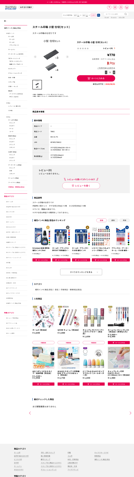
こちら (112, 59)
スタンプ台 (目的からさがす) (16, 252)
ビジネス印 (11, 212)
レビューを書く (82, 186)
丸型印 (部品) (12, 152)
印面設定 (43, 343)
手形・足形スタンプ (14, 232)
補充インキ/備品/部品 (12, 28)
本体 (10, 170)
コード (11, 131)
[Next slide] (67, 56)
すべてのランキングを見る (81, 272)
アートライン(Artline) (16, 94)
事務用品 (10, 298)
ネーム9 (11, 39)
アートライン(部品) (14, 182)
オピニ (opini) (13, 96)
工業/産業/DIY (12, 278)
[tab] (51, 77)
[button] (37, 84)
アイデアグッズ (12, 288)
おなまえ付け (12, 227)
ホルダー (12, 126)
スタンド (12, 147)
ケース (11, 128)
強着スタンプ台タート (16, 64)
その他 (10, 110)
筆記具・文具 (12, 283)
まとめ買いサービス (14, 328)
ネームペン (11, 49)
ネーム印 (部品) (13, 120)
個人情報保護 (12, 237)
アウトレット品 (12, 323)
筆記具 (10, 91)
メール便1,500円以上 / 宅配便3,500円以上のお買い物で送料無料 (67, 2)
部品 (9, 117)
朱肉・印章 (11, 77)
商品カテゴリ (9, 196)
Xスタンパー (12, 68)
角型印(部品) (12, 136)
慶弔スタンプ (12, 242)
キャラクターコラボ (14, 293)
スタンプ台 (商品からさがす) (16, 247)
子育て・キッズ (13, 86)
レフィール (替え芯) (14, 106)
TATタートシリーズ (14, 58)
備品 (9, 103)
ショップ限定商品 (13, 318)
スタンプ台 (11, 82)
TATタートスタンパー (16, 61)
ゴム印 (10, 268)
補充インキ (11, 33)
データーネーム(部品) (15, 165)
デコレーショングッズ (15, 73)
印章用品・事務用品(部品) (16, 187)
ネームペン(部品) (13, 178)
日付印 (10, 217)
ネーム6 (11, 42)
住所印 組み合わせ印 (14, 207)
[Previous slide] (35, 56)
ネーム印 (11, 36)
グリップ (12, 144)
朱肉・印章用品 (12, 273)
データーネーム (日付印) (15, 54)
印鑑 (9, 262)
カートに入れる (41, 260)
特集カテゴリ (9, 313)
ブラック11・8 (13, 45)
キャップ (12, 123)
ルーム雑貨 (11, 333)
